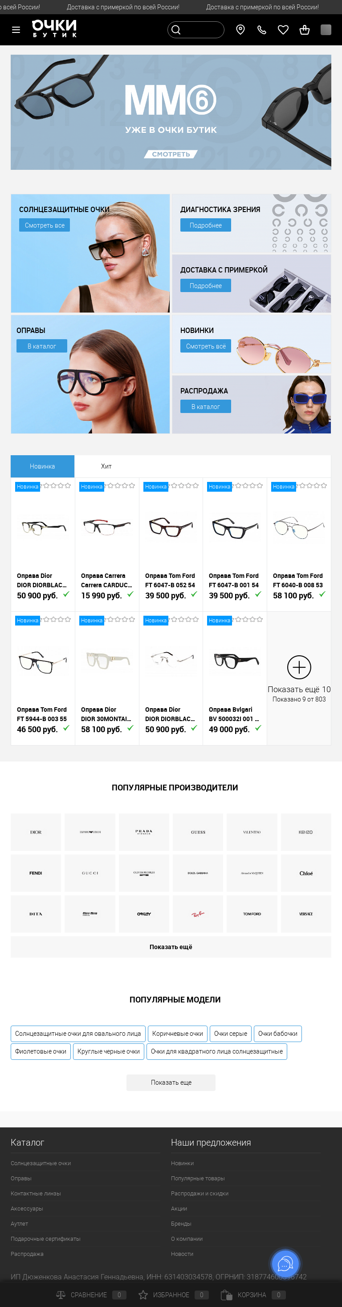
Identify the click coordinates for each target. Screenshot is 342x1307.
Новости (182, 1254)
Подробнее (206, 225)
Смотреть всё (206, 346)
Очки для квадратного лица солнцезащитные (217, 1051)
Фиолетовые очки (40, 1051)
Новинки (182, 1163)
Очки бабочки (277, 1033)
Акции (179, 1208)
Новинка (42, 466)
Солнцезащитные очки (41, 1163)
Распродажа (27, 1254)
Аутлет (19, 1223)
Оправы (21, 1178)
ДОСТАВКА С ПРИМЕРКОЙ (224, 269)
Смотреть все (45, 225)
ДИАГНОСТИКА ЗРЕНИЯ (220, 209)
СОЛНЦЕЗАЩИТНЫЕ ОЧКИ (64, 209)
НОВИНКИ (197, 330)
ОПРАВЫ (30, 330)
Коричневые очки (177, 1033)
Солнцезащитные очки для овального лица (78, 1033)
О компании (187, 1238)
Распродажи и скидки (199, 1193)
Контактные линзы (36, 1193)
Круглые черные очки (108, 1051)
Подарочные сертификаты (46, 1238)
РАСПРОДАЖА (204, 390)
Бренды (181, 1223)
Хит (106, 466)
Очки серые (230, 1033)
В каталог (42, 346)
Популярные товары (198, 1178)
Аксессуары (27, 1208)
